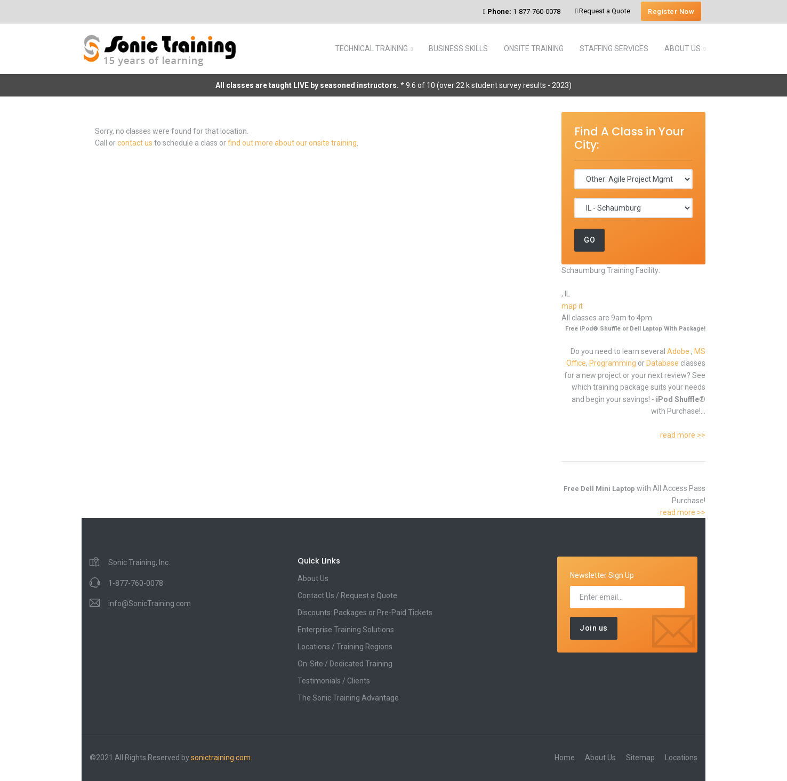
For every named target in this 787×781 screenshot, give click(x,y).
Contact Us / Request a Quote (347, 595)
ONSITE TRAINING (534, 48)
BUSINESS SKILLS (458, 48)
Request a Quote (603, 11)
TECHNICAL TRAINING (371, 48)
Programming (613, 363)
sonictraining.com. (221, 757)
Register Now (671, 11)
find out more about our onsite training (292, 143)
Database (663, 363)
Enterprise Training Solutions (346, 629)
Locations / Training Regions (345, 646)
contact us (134, 143)
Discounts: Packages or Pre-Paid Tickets (365, 612)
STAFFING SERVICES (614, 48)
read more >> (682, 435)
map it (572, 306)
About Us (313, 578)
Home (565, 757)
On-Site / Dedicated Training (345, 663)
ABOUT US (682, 48)
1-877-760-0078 (521, 11)
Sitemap (640, 757)
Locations (681, 757)
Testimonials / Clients (334, 681)
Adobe (679, 351)
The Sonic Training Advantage (348, 698)
